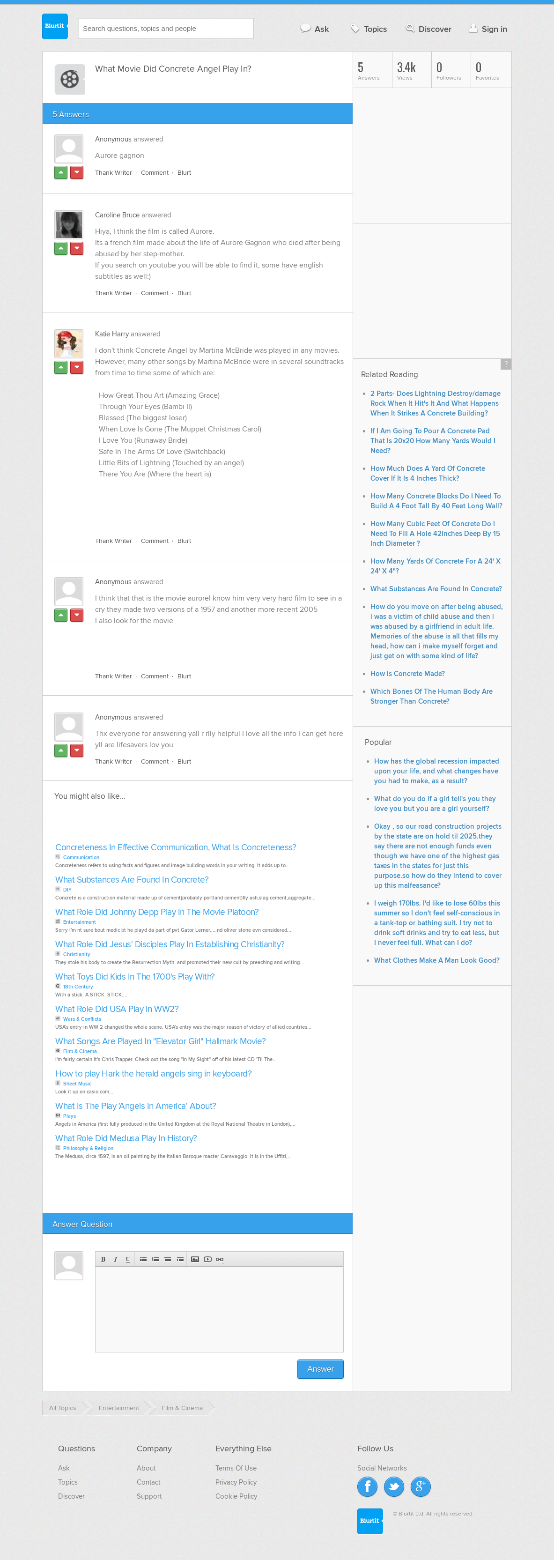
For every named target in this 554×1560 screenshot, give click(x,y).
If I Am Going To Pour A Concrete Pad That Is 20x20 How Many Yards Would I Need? (432, 441)
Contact (148, 1482)
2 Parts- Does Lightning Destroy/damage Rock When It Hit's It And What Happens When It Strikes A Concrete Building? (435, 403)
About (146, 1468)
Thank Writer (113, 173)
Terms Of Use (236, 1468)
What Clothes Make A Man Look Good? (437, 960)
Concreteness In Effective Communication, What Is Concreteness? (175, 847)
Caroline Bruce (117, 215)
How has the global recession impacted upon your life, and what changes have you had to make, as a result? (436, 771)
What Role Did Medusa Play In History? (126, 1138)
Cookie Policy (236, 1496)
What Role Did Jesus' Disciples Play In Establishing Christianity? (170, 944)
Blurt (184, 173)
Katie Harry (112, 334)
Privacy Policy (236, 1482)
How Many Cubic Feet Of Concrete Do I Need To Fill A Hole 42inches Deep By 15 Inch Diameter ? (435, 534)
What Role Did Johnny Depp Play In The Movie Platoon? (157, 912)
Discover (428, 28)
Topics (367, 28)
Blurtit (55, 28)
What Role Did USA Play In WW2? (116, 1009)
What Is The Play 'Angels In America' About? (135, 1106)
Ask (314, 28)
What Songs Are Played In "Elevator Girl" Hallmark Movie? (160, 1041)
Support (149, 1496)
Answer (320, 1369)
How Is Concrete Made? (407, 673)
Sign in (486, 28)
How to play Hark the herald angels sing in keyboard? (153, 1074)
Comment (155, 173)
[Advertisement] (203, 508)
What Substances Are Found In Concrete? (131, 880)
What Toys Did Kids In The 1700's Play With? (135, 977)
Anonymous (113, 139)
